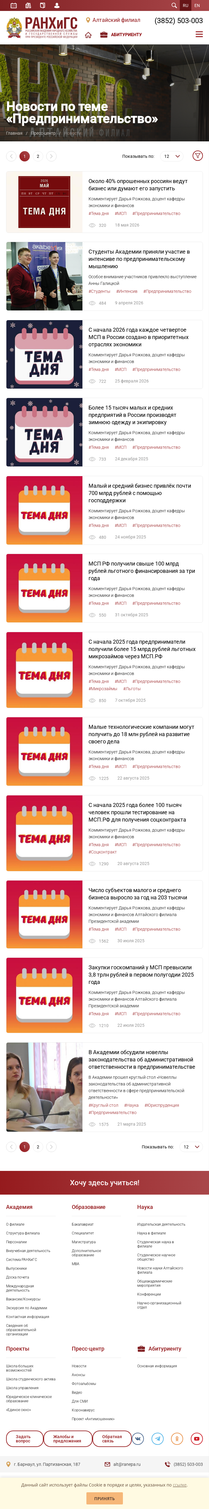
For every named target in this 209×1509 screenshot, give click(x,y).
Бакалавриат (83, 1226)
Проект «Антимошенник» (93, 1421)
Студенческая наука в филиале (155, 1246)
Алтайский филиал (116, 20)
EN (197, 5)
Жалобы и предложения (67, 1440)
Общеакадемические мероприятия (154, 1285)
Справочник (43, 5)
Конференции (149, 1296)
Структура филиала (23, 1235)
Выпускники (16, 1270)
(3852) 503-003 (179, 20)
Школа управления (22, 1390)
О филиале (15, 1226)
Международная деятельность (20, 1290)
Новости (79, 1368)
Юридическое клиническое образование (29, 1401)
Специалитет (83, 1235)
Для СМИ (80, 1403)
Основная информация (157, 1368)
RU (185, 5)
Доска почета (17, 1279)
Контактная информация (27, 1319)
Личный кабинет (57, 5)
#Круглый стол (103, 1107)
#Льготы (132, 689)
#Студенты (99, 291)
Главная (14, 133)
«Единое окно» (18, 1412)
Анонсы (78, 1377)
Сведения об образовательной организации (21, 1331)
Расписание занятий (13, 5)
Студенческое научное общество (156, 1259)
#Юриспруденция (162, 1107)
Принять (104, 1498)
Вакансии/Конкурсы (23, 1301)
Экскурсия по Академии (26, 1310)
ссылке (179, 1485)
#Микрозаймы (103, 689)
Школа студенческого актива (30, 1381)
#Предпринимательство (156, 213)
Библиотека (28, 5)
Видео (77, 1395)
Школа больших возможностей (19, 1370)
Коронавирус (83, 1412)
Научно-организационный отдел (159, 1307)
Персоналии (16, 1244)
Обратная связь (112, 1440)
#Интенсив (127, 291)
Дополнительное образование (86, 1255)
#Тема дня (99, 213)
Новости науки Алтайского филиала (160, 1272)
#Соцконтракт (103, 853)
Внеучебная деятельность (28, 1253)
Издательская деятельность (161, 1226)
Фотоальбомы (84, 1386)
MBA (75, 1266)
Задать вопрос (23, 1440)
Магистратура (84, 1244)
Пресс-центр (43, 133)
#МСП (121, 213)
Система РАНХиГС (21, 1261)
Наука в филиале (151, 1235)
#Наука (131, 1107)
